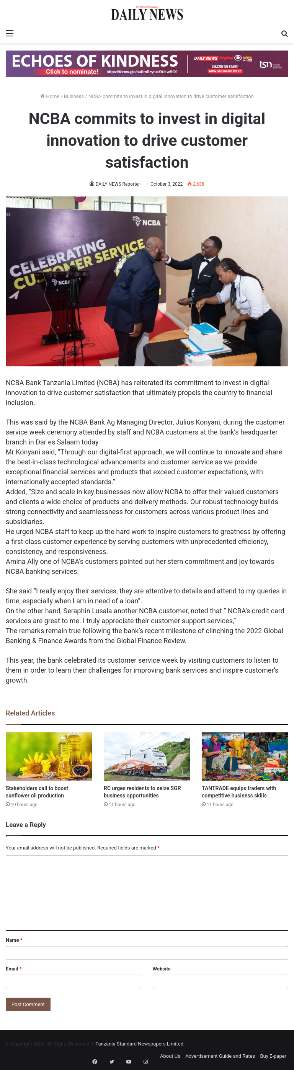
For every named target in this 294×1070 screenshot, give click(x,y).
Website (162, 969)
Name (14, 940)
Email (14, 969)
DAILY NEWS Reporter (117, 184)
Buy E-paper (273, 1056)
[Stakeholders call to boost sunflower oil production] (49, 756)
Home (49, 96)
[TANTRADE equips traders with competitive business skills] (245, 756)
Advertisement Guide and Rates (220, 1056)
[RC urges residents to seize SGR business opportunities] (147, 756)
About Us (170, 1056)
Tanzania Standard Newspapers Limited (139, 1044)
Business (74, 96)
